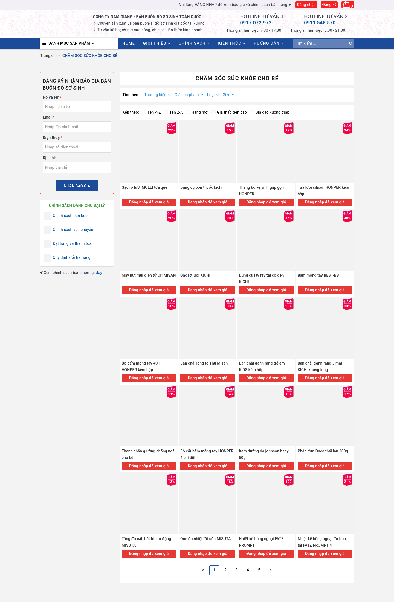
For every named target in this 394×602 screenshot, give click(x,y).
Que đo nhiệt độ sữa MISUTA (205, 539)
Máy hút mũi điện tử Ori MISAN (149, 275)
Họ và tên (52, 97)
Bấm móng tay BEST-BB (318, 275)
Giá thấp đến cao (229, 112)
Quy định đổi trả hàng (72, 257)
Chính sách (194, 43)
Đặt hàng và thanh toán (73, 243)
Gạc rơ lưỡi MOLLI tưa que (144, 187)
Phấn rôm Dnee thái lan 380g (323, 451)
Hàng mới (197, 112)
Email (48, 117)
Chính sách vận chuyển (73, 229)
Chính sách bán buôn (71, 215)
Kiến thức (231, 43)
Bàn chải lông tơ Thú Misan (204, 363)
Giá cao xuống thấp (269, 112)
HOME (129, 43)
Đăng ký (329, 4)
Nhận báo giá (77, 186)
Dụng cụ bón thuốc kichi (201, 187)
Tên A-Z (151, 112)
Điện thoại (52, 137)
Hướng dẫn (269, 43)
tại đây (96, 272)
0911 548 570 (319, 22)
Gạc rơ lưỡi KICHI (195, 275)
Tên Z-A (173, 112)
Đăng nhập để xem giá (149, 202)
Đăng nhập (306, 4)
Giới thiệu (156, 43)
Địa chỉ (50, 158)
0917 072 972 (256, 22)
